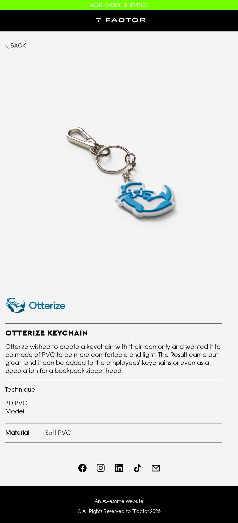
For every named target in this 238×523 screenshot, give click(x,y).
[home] (119, 20)
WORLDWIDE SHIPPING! (119, 5)
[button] (10, 20)
